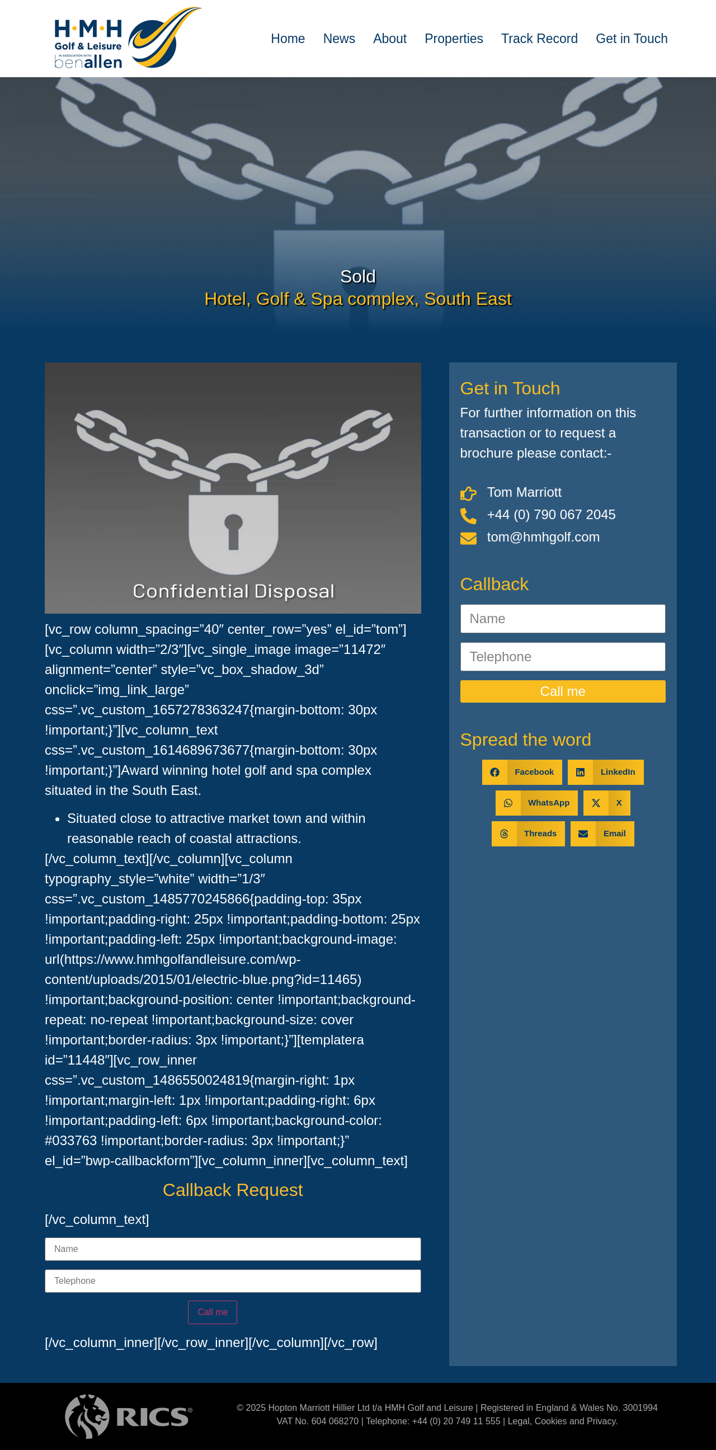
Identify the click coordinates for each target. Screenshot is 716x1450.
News (339, 38)
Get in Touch (632, 38)
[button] (522, 772)
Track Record (539, 38)
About (390, 38)
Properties (454, 38)
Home (288, 38)
